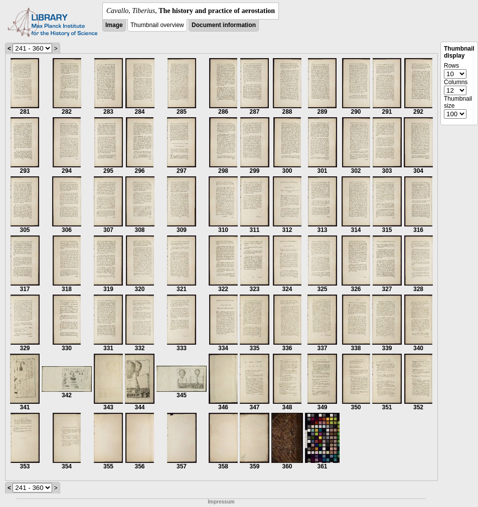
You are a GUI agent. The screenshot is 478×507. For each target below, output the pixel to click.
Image (114, 25)
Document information (224, 25)
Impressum (221, 501)
